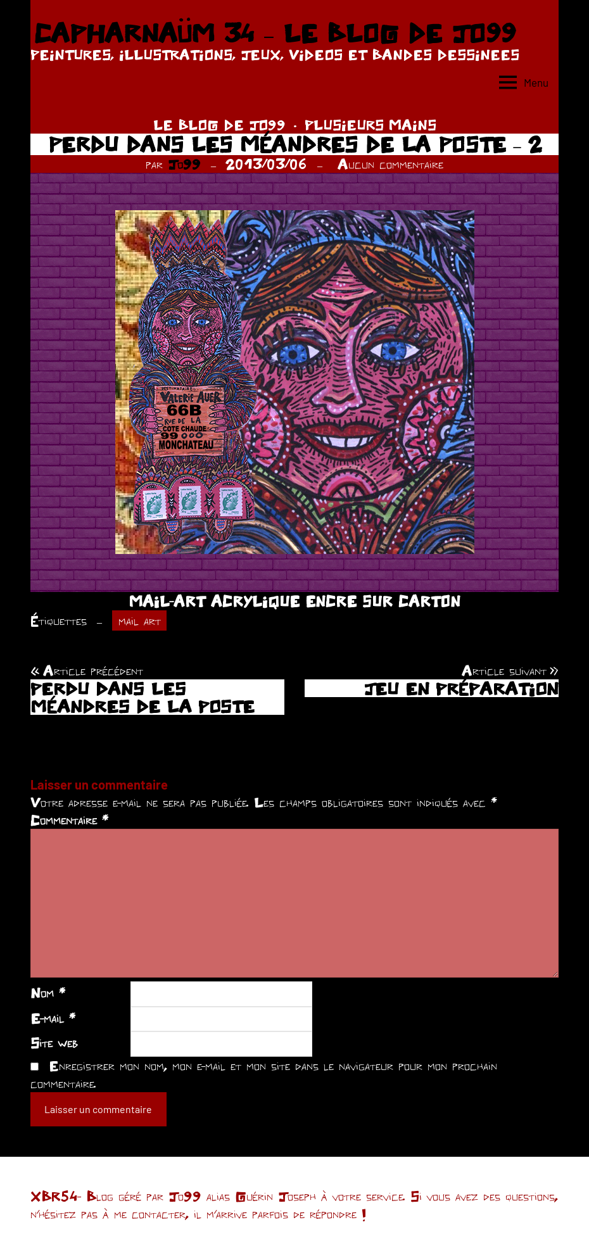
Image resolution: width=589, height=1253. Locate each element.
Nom (47, 993)
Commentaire (69, 820)
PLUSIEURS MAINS (370, 125)
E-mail (52, 1018)
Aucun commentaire (390, 164)
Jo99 (184, 164)
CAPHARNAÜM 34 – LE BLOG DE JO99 (275, 32)
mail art (139, 620)
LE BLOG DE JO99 (219, 125)
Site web (54, 1043)
